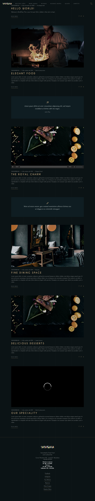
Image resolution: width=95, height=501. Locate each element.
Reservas (47, 483)
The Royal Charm (26, 174)
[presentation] (14, 316)
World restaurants (40, 70)
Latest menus (38, 340)
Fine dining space (26, 272)
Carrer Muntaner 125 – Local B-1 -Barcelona (47, 457)
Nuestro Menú (47, 489)
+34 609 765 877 (47, 459)
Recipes (37, 269)
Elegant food (23, 73)
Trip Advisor (47, 479)
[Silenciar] (74, 166)
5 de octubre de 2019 (27, 70)
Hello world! (23, 8)
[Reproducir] (12, 166)
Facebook (47, 473)
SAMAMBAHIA (15, 70)
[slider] (79, 166)
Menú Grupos (47, 486)
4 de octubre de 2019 (27, 171)
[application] (47, 166)
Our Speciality (24, 413)
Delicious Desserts (28, 343)
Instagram (47, 476)
